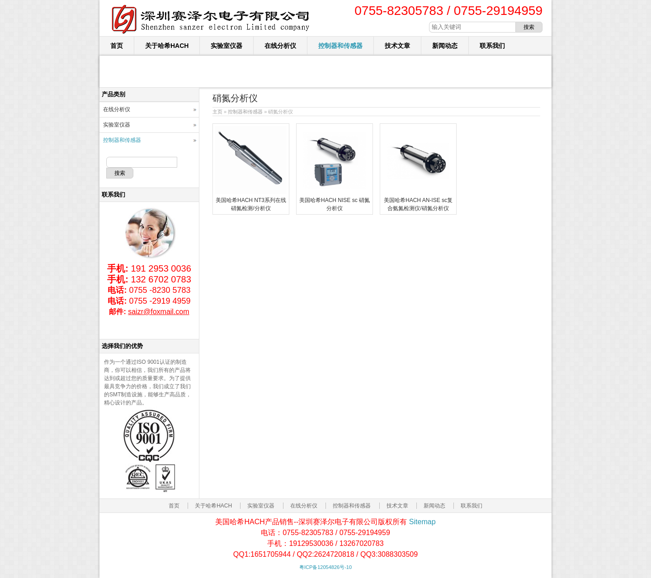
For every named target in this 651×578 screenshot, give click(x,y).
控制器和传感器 (340, 45)
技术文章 (397, 45)
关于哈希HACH (167, 45)
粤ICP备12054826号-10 (325, 567)
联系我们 (492, 45)
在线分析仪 (280, 45)
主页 (217, 111)
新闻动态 (445, 45)
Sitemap (422, 522)
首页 (116, 45)
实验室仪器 (226, 45)
